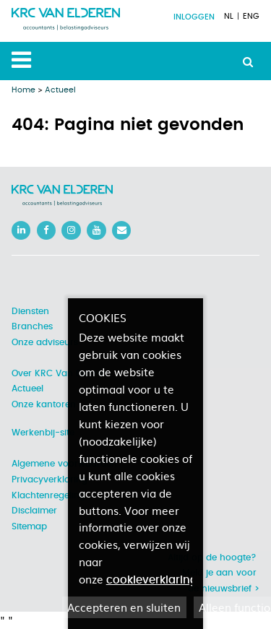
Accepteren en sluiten (124, 607)
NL (228, 16)
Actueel (60, 90)
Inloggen (194, 17)
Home (23, 90)
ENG (251, 16)
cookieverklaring (151, 580)
